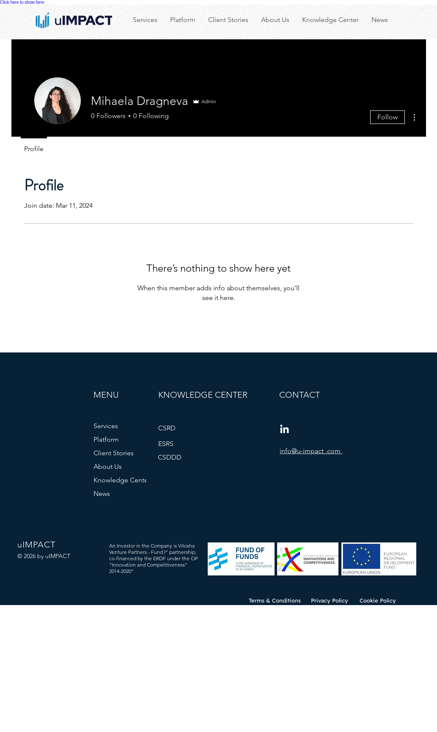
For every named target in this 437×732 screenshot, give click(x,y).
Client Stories (113, 453)
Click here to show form (22, 2)
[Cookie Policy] (378, 600)
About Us (107, 466)
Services (105, 426)
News (101, 494)
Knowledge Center (121, 480)
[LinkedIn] (284, 429)
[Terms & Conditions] (275, 600)
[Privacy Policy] (330, 600)
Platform (106, 439)
